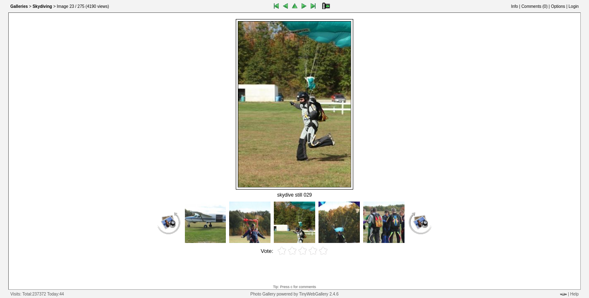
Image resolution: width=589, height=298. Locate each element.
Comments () (534, 6)
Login (574, 6)
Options (558, 6)
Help (574, 294)
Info (514, 6)
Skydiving (42, 6)
